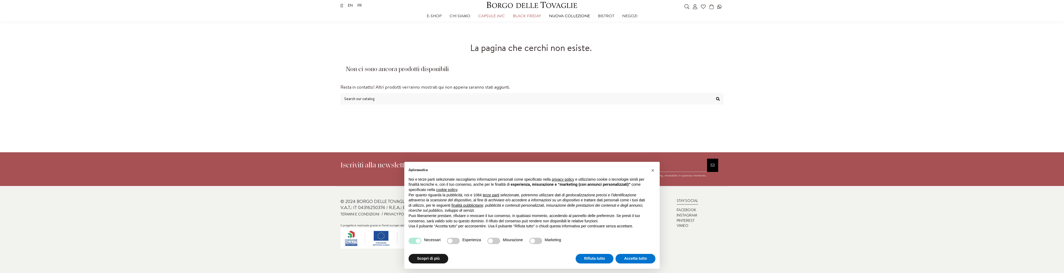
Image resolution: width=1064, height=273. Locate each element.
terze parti (491, 195)
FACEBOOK (686, 210)
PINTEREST (686, 220)
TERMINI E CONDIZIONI (359, 214)
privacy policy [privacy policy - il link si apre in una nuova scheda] (563, 179)
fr (360, 5)
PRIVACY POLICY (398, 214)
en (350, 5)
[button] (434, 16)
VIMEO (682, 225)
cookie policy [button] (446, 190)
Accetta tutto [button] (635, 258)
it (341, 5)
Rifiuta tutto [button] (594, 258)
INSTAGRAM (687, 215)
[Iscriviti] (712, 165)
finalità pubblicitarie (467, 205)
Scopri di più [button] (428, 258)
